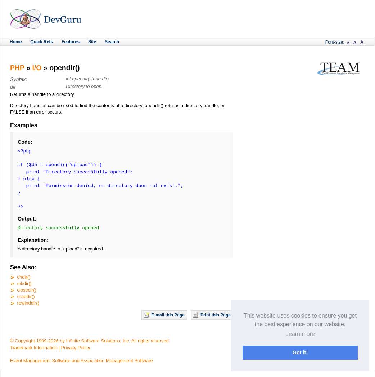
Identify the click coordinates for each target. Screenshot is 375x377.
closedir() (26, 290)
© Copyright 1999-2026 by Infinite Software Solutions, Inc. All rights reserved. (90, 340)
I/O (36, 68)
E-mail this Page (168, 315)
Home (16, 41)
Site (92, 41)
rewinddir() (28, 303)
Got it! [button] (300, 352)
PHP (17, 68)
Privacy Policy (75, 347)
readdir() (26, 296)
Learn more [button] (300, 334)
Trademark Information (33, 347)
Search (112, 41)
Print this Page (215, 315)
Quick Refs (41, 41)
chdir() (24, 277)
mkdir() (24, 283)
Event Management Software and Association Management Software (81, 360)
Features (71, 41)
